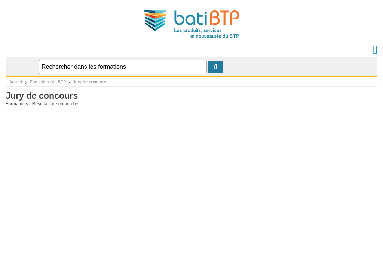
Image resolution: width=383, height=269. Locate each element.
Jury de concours (90, 82)
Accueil (16, 82)
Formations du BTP (48, 82)
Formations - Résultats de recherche (42, 103)
